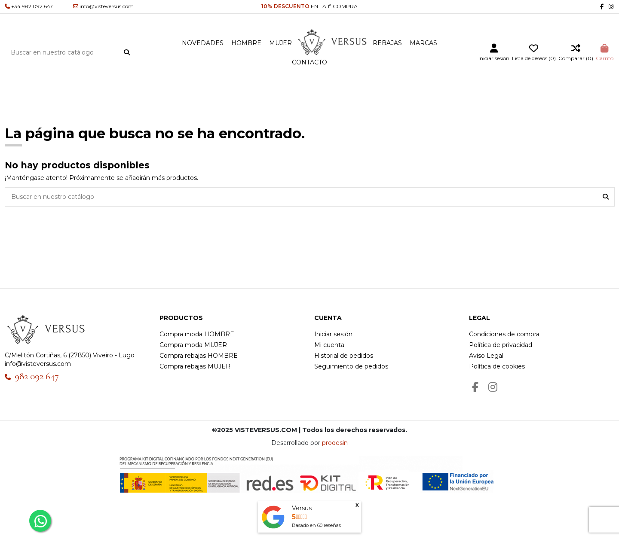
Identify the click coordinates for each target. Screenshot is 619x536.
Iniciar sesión (333, 334)
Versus (302, 508)
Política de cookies (497, 366)
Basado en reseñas (316, 525)
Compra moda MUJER (193, 345)
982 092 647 (37, 376)
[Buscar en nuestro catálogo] (127, 52)
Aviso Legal (486, 355)
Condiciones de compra (504, 334)
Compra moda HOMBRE (196, 334)
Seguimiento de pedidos (351, 366)
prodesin (335, 443)
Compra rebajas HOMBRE (198, 355)
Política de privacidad (500, 345)
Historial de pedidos (343, 355)
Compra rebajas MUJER (194, 366)
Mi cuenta (329, 345)
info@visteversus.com (38, 364)
